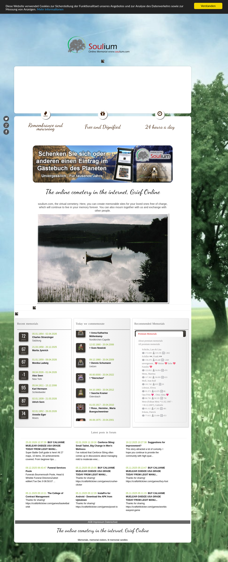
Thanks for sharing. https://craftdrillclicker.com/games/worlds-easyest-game (146, 507)
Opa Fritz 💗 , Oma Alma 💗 (155, 394)
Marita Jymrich (40, 350)
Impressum (98, 522)
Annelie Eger (39, 414)
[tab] (159, 334)
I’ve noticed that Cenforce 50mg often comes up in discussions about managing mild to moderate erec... (96, 456)
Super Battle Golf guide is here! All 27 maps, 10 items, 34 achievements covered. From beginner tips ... (44, 456)
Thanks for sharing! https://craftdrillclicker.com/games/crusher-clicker (97, 481)
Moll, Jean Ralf (149, 380)
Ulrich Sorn (38, 402)
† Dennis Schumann (100, 364)
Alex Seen (37, 375)
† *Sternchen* (96, 379)
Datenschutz (111, 522)
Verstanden (208, 6)
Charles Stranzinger (43, 337)
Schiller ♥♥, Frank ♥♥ (152, 356)
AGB (90, 522)
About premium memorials (150, 340)
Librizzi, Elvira (149, 387)
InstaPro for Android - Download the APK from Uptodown (94, 496)
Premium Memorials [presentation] (147, 334)
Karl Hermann (39, 389)
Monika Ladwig (40, 363)
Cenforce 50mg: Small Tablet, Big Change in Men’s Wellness (95, 445)
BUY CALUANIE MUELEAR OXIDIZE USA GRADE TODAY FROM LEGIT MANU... (45, 445)
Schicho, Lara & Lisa (151, 349)
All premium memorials (149, 344)
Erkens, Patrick (149, 412)
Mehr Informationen (50, 9)
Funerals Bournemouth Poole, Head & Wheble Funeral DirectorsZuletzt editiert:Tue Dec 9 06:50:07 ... (45, 478)
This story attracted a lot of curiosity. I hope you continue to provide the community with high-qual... (144, 452)
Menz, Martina (148, 373)
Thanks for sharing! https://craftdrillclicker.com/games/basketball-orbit (48, 503)
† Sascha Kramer (98, 394)
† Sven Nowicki (97, 349)
